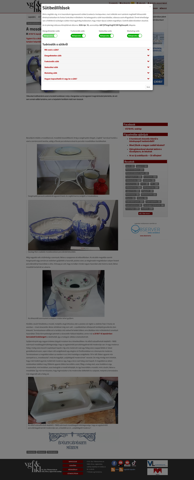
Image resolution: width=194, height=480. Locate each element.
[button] (51, 49)
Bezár (148, 87)
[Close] (150, 6)
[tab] (97, 49)
